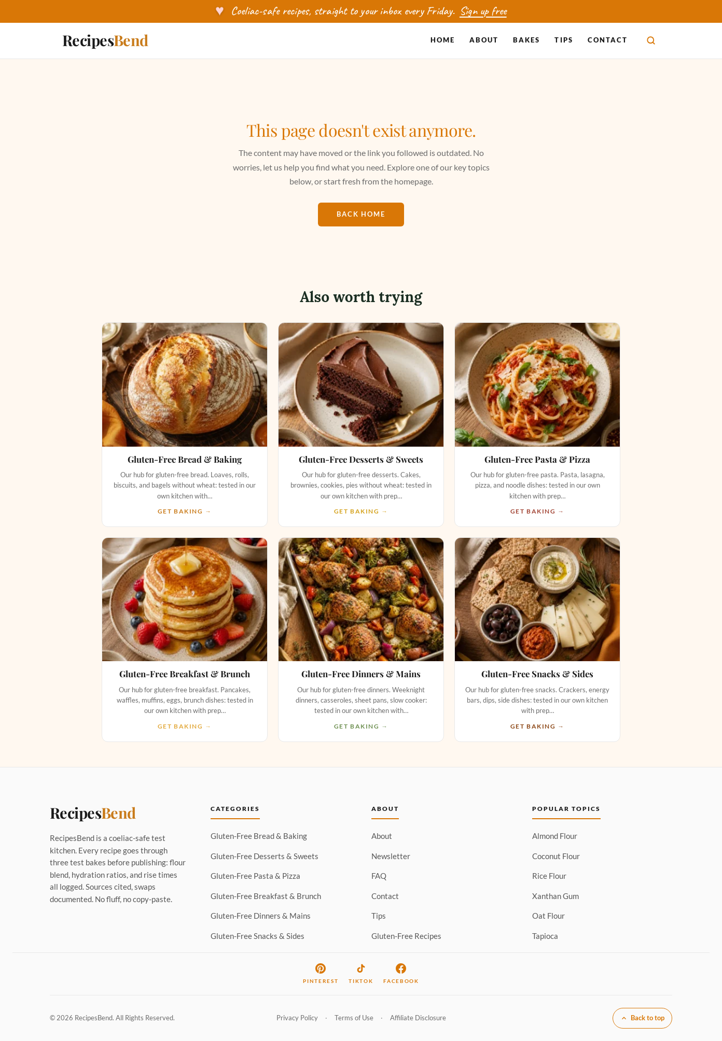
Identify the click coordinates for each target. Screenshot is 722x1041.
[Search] (651, 40)
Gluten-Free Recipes (406, 935)
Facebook (401, 973)
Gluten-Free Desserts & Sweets (264, 856)
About (483, 40)
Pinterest (320, 973)
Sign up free (483, 10)
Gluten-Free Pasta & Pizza (255, 875)
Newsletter (390, 856)
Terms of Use (354, 1018)
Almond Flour (554, 835)
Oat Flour (548, 915)
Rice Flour (549, 875)
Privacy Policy (297, 1018)
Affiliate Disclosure (418, 1018)
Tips (563, 40)
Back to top (642, 1018)
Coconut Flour (556, 856)
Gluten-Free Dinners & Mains (261, 915)
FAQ (378, 875)
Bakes (526, 40)
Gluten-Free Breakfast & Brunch (266, 896)
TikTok (361, 973)
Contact (608, 40)
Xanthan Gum (555, 896)
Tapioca (545, 935)
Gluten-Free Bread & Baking (259, 835)
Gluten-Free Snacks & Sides (257, 935)
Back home (361, 214)
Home (443, 40)
